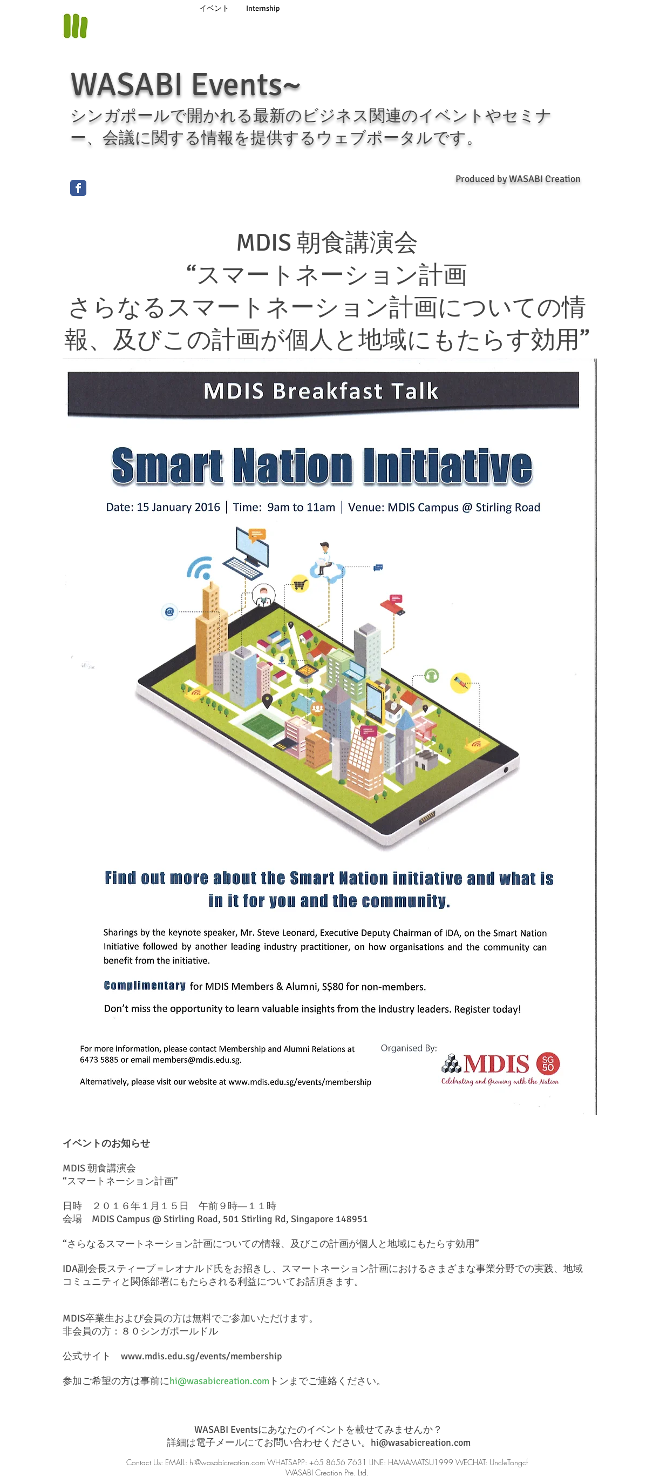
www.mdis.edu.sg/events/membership (201, 1356)
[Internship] (263, 9)
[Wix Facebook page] (78, 188)
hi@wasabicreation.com (219, 1381)
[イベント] (214, 9)
